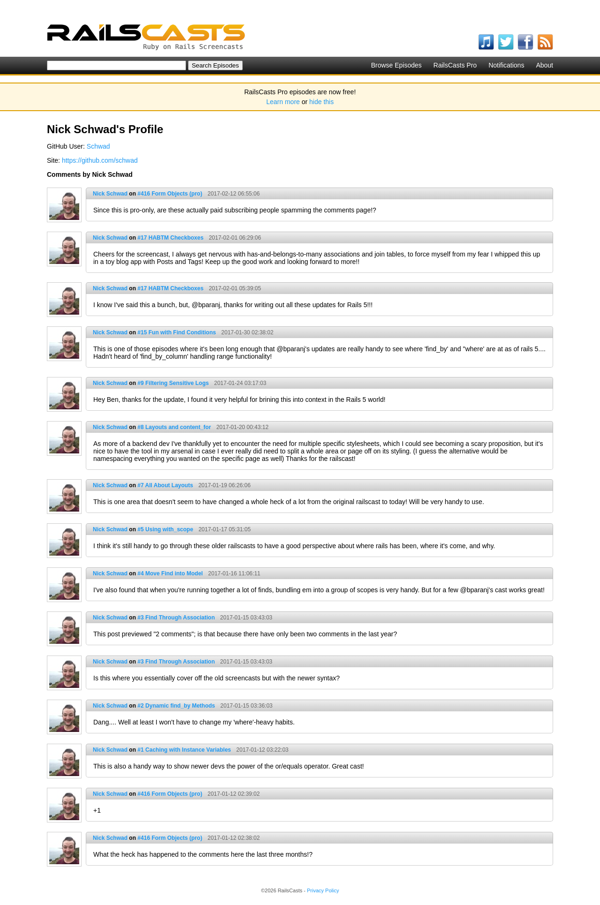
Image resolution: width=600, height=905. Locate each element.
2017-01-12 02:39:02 (234, 794)
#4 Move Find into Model (169, 573)
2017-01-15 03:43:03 (246, 617)
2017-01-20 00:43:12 (242, 427)
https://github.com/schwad (100, 160)
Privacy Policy (323, 890)
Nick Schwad (110, 193)
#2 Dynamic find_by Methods (176, 705)
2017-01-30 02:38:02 (247, 332)
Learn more (283, 102)
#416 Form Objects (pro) (169, 193)
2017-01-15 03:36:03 (246, 705)
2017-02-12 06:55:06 (234, 193)
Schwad (98, 146)
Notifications (506, 65)
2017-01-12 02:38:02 (234, 838)
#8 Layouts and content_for (174, 427)
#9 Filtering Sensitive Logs (173, 383)
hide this (321, 102)
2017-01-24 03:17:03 (240, 383)
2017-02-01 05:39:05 (235, 288)
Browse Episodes (396, 65)
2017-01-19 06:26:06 (224, 485)
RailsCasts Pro (455, 65)
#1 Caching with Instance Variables (184, 750)
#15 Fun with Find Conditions (176, 332)
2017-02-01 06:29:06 (235, 237)
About (544, 65)
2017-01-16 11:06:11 (234, 573)
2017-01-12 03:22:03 (262, 750)
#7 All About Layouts (165, 485)
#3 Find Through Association (176, 617)
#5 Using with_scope (165, 529)
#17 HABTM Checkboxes (170, 237)
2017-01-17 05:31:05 (224, 529)
